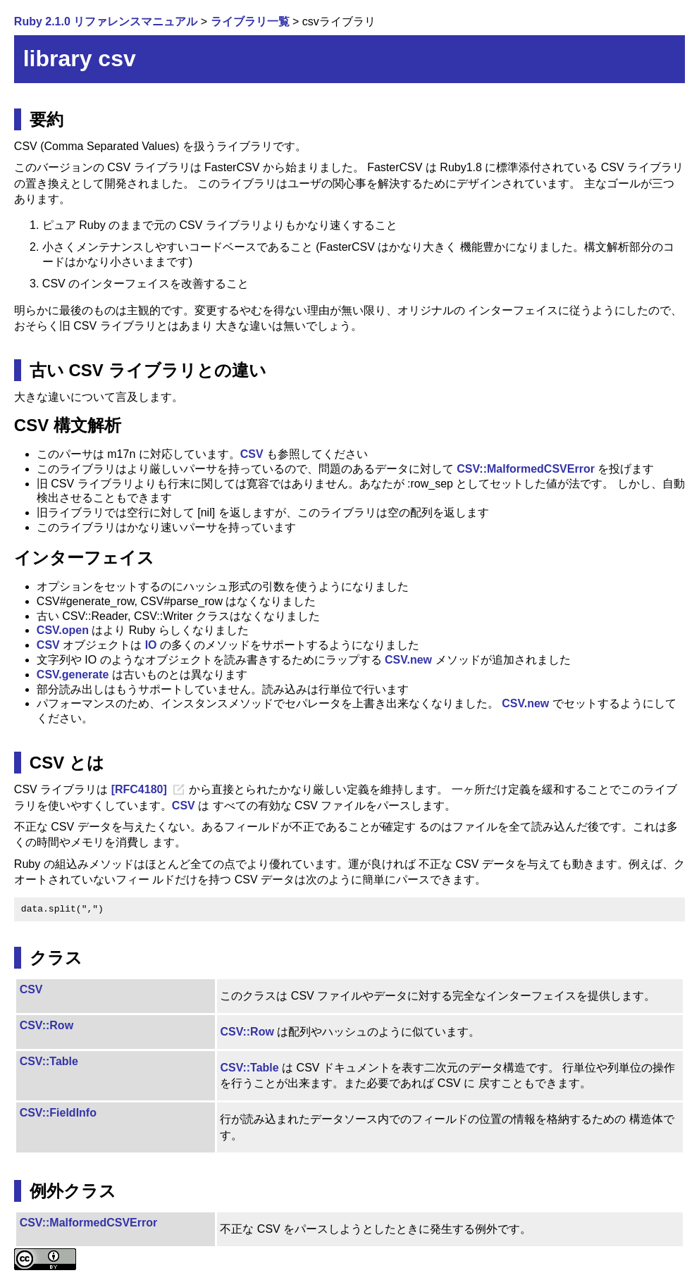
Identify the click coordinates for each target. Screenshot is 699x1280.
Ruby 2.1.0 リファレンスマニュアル (105, 21)
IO (151, 645)
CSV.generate (73, 675)
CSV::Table (49, 1061)
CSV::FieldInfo (58, 1113)
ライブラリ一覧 (250, 21)
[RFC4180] (139, 789)
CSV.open (63, 630)
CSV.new (408, 660)
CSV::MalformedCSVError (526, 469)
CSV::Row (46, 1025)
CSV (252, 454)
